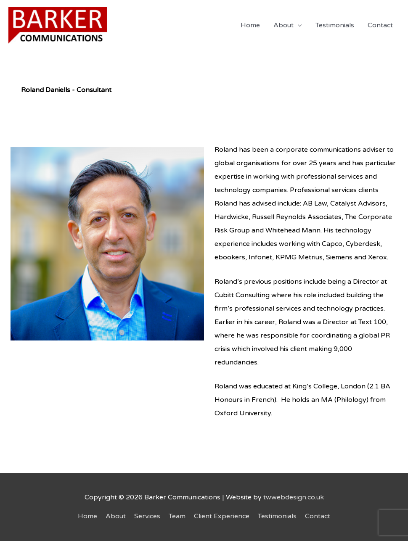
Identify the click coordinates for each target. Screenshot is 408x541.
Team (177, 516)
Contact (380, 25)
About (283, 25)
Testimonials (334, 25)
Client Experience (221, 516)
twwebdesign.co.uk (293, 497)
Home (250, 25)
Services (147, 516)
